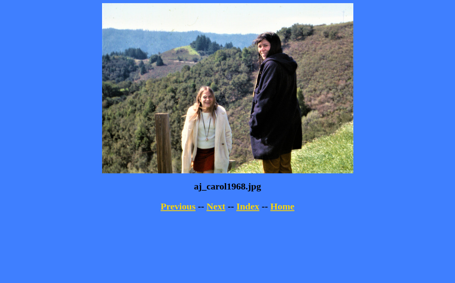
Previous (178, 206)
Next (215, 206)
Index (247, 206)
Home (282, 206)
